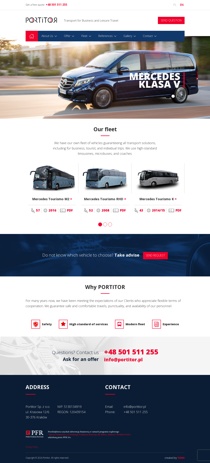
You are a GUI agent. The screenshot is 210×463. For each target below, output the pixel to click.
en (182, 5)
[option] (105, 77)
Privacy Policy (32, 446)
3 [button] (182, 96)
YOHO (181, 457)
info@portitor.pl (123, 359)
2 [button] (177, 96)
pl (175, 5)
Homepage (32, 36)
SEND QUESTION (171, 20)
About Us (47, 36)
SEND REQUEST (155, 255)
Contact (148, 36)
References (105, 36)
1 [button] (172, 96)
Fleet (84, 36)
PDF (66, 210)
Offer (67, 36)
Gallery (127, 36)
